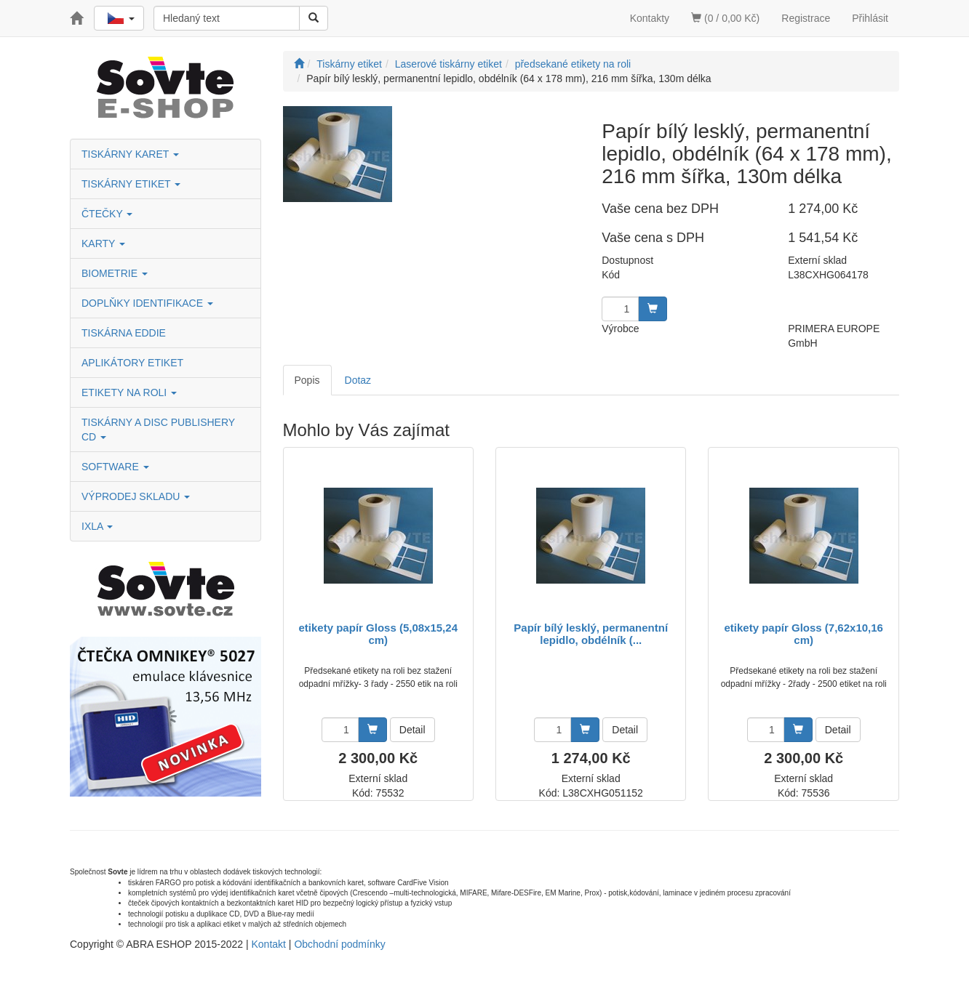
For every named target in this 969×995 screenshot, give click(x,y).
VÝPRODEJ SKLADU (135, 496)
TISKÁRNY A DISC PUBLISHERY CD (158, 429)
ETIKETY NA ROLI (129, 392)
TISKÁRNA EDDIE (123, 333)
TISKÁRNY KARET (130, 154)
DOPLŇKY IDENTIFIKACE (147, 303)
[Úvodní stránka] (299, 64)
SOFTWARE (115, 466)
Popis (307, 380)
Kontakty (649, 18)
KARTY (103, 243)
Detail (412, 730)
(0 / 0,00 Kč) (725, 18)
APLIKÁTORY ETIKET (132, 362)
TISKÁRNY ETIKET (130, 184)
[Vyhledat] (313, 18)
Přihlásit (870, 18)
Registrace (805, 18)
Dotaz (358, 380)
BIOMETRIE (114, 273)
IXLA (97, 526)
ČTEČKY (106, 213)
